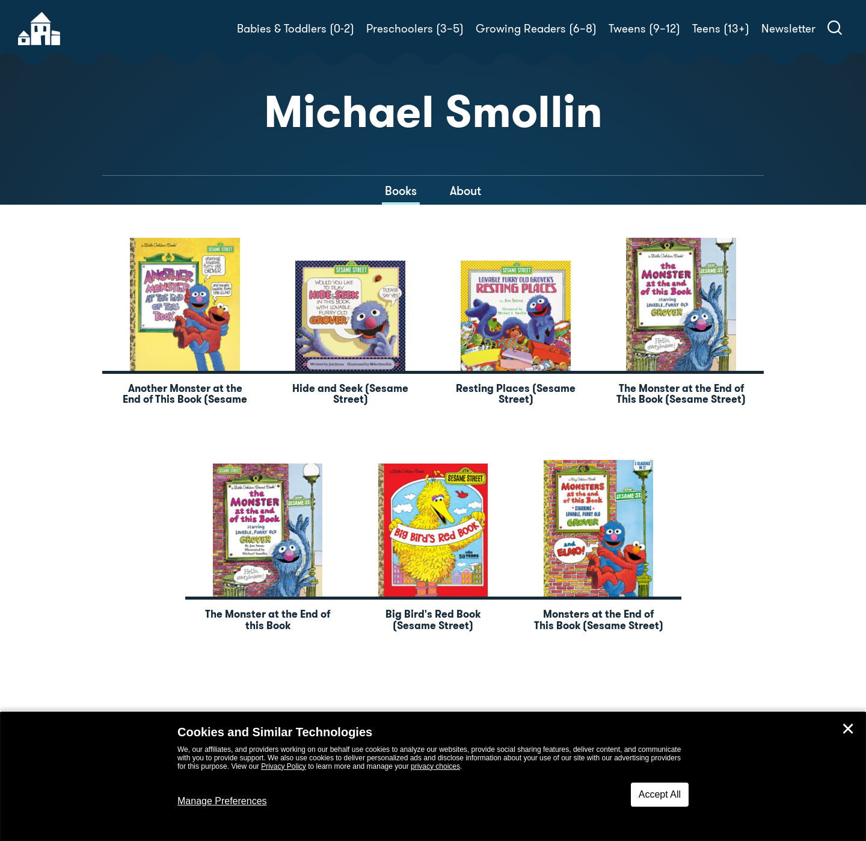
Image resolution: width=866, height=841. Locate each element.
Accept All (660, 794)
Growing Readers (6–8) (536, 28)
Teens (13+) (720, 28)
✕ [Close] (848, 729)
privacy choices (435, 766)
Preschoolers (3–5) (415, 28)
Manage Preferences (222, 801)
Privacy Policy (283, 766)
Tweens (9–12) (644, 28)
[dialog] (433, 776)
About (465, 190)
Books (401, 190)
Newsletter (788, 28)
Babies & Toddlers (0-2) (295, 28)
